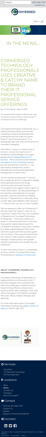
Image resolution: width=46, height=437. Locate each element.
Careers (6, 411)
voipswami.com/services (25, 255)
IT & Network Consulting (13, 372)
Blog (5, 385)
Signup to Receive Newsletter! (16, 414)
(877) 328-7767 (38, 2)
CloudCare (7, 369)
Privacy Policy (15, 435)
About (24, 435)
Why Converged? (11, 395)
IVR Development (11, 375)
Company (7, 393)
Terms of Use (5, 435)
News (6, 388)
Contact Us (39, 5)
